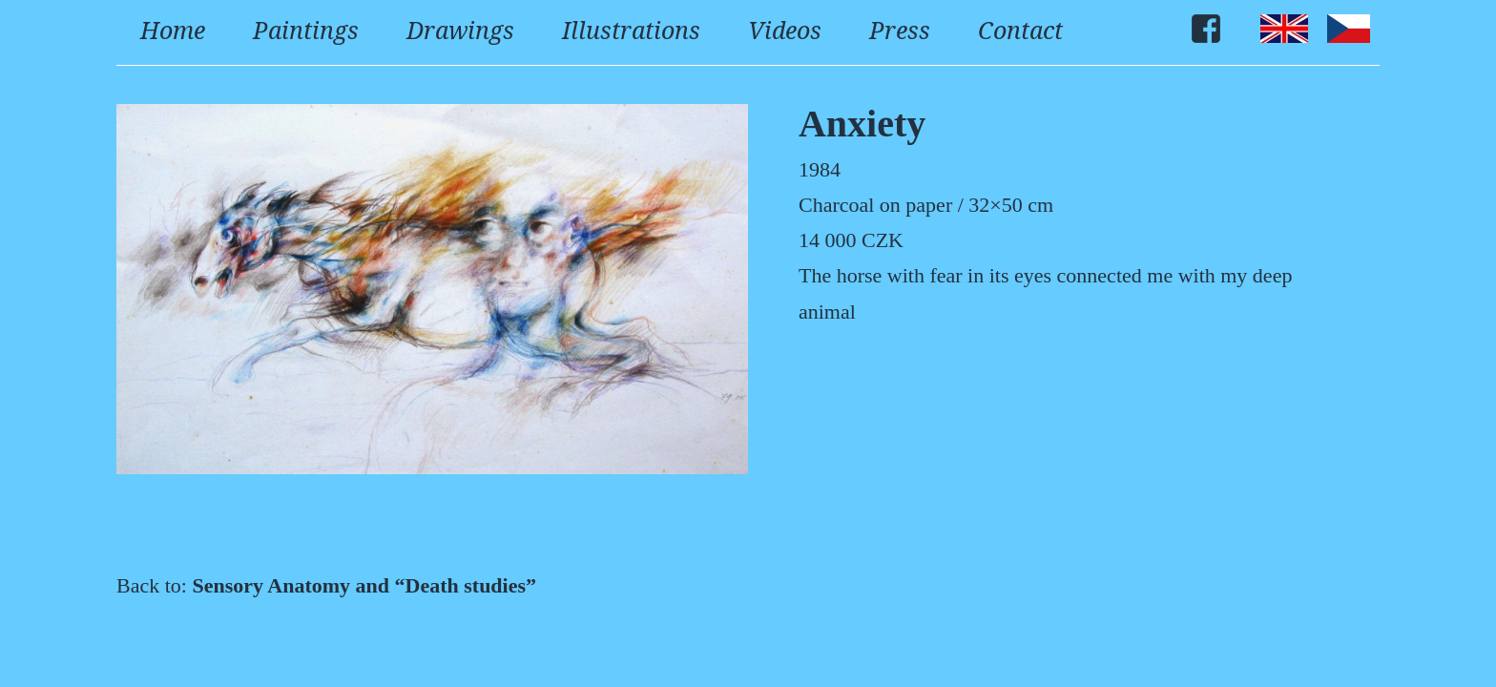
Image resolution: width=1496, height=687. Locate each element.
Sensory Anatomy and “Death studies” (364, 585)
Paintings (306, 29)
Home (172, 29)
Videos (784, 29)
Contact (1020, 29)
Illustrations (631, 29)
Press (899, 29)
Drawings (460, 29)
